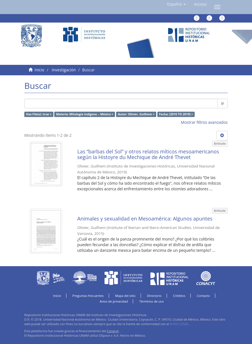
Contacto (203, 296)
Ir (222, 103)
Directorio (154, 296)
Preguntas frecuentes (87, 296)
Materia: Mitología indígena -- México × (84, 114)
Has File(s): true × (38, 114)
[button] (176, 4)
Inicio (39, 69)
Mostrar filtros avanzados (204, 122)
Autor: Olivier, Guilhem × (136, 114)
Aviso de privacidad (114, 301)
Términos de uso (151, 301)
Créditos (179, 296)
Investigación (64, 69)
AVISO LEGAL (179, 324)
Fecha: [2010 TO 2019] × (176, 114)
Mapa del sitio (125, 296)
